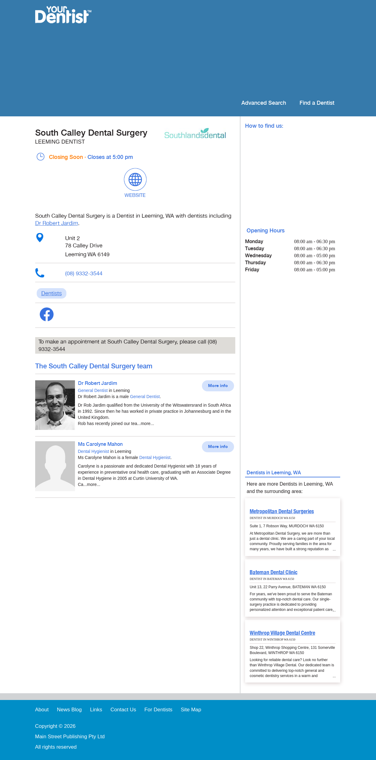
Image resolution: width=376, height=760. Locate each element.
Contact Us (123, 710)
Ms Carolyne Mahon (100, 444)
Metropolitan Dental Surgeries (282, 511)
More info (218, 386)
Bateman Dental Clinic (273, 572)
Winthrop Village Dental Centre (282, 633)
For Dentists (158, 710)
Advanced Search (263, 103)
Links (96, 710)
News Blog (69, 710)
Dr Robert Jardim (56, 223)
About (42, 710)
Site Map (191, 710)
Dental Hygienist (93, 451)
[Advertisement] (227, 49)
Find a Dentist (317, 103)
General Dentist (93, 390)
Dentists (51, 293)
